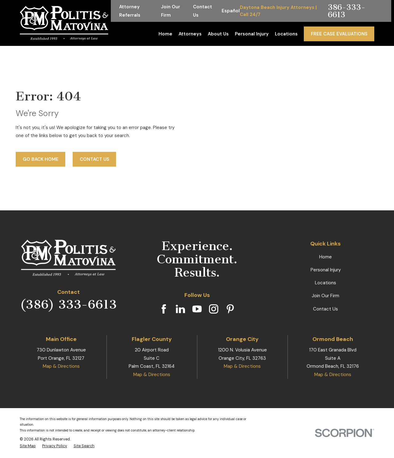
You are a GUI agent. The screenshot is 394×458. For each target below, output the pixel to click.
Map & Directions (61, 366)
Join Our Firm (325, 296)
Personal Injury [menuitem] (252, 34)
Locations (325, 283)
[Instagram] (213, 309)
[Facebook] (163, 309)
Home (325, 257)
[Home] (64, 23)
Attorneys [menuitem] (190, 34)
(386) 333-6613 (68, 304)
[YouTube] (197, 309)
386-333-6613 (346, 11)
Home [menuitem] (165, 34)
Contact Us (94, 159)
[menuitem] (28, 446)
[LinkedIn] (180, 309)
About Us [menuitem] (218, 34)
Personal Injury (326, 270)
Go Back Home (40, 159)
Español (231, 11)
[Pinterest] (230, 309)
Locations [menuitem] (286, 34)
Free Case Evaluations (339, 34)
